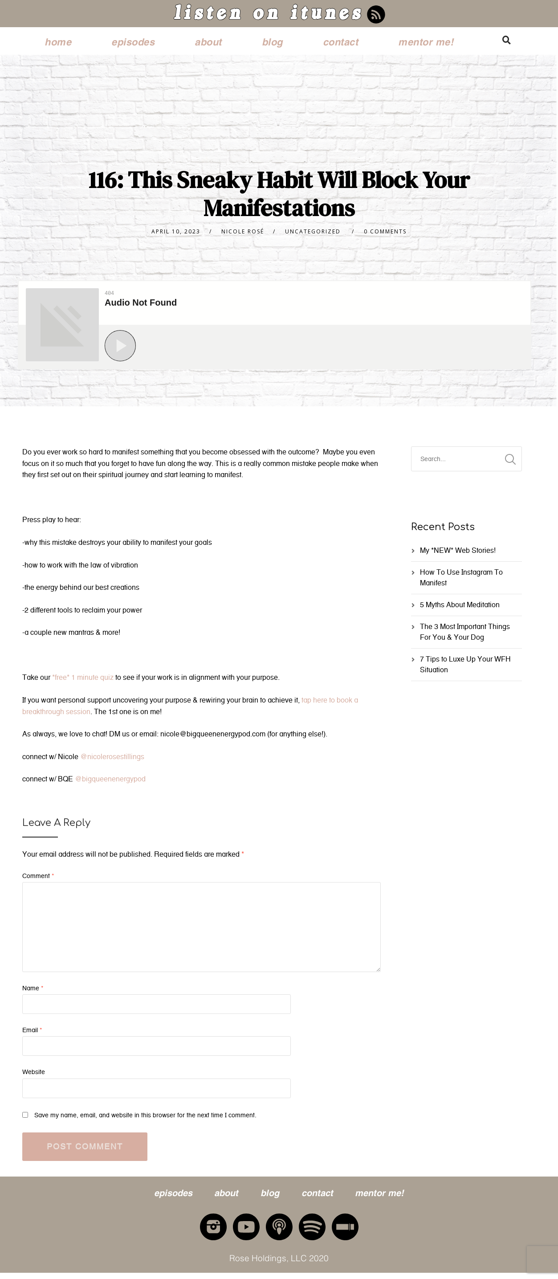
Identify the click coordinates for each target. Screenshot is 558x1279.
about (208, 40)
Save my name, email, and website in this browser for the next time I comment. (145, 1119)
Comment (38, 879)
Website (33, 1075)
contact (340, 40)
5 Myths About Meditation (460, 608)
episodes (133, 40)
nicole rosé (242, 235)
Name (32, 992)
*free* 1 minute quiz (83, 681)
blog (272, 40)
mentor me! (425, 40)
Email (32, 1034)
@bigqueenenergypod (110, 782)
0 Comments (385, 235)
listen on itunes (267, 15)
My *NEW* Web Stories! (458, 554)
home (58, 40)
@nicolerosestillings (112, 760)
